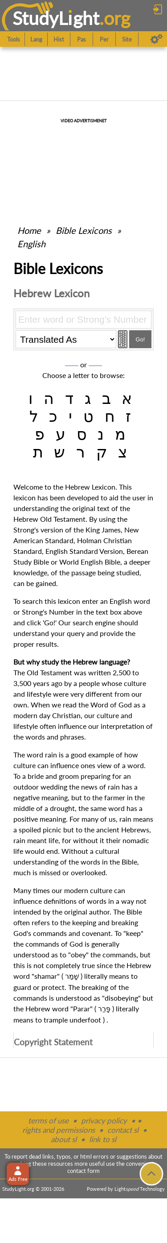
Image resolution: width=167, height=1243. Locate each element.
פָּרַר (104, 1009)
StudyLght (55, 18)
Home (29, 230)
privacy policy (104, 1120)
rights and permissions (58, 1130)
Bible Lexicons (84, 230)
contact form (83, 1170)
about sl (64, 1139)
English (31, 243)
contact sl (122, 1130)
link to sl (102, 1139)
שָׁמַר (72, 976)
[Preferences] (157, 39)
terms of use (48, 1120)
